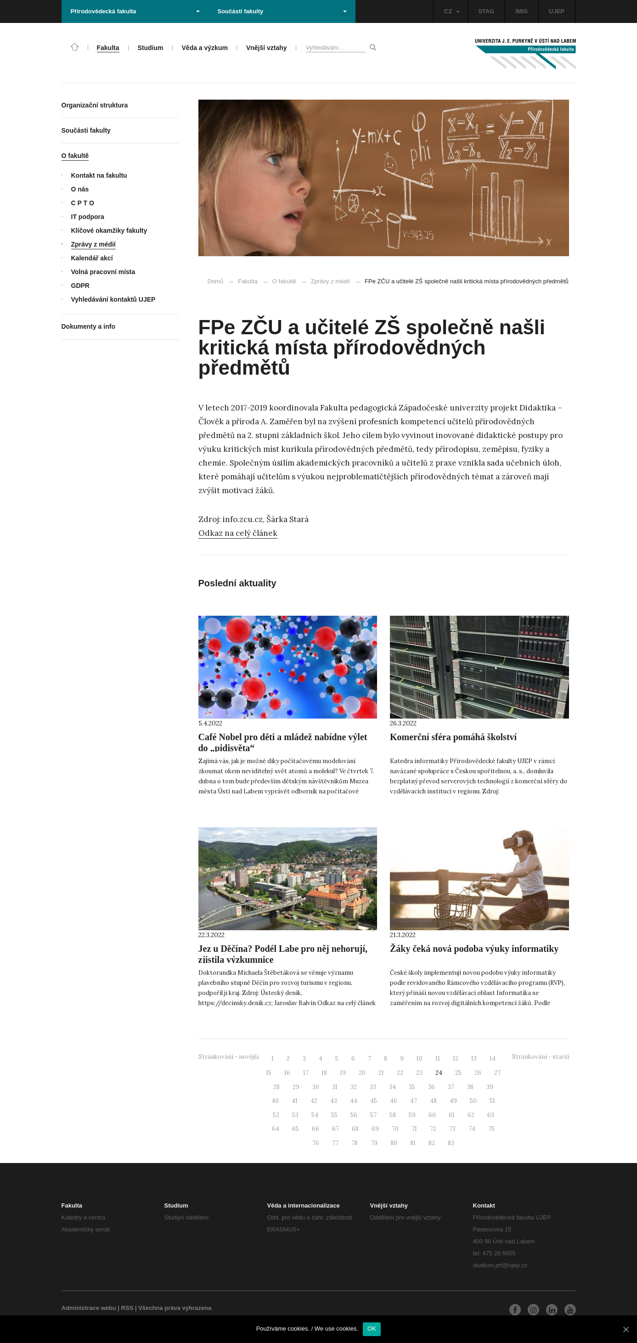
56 (353, 1115)
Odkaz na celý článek (237, 533)
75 (491, 1129)
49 (453, 1101)
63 (490, 1115)
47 (413, 1101)
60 (432, 1115)
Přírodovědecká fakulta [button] (135, 11)
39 (489, 1087)
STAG (486, 11)
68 (355, 1129)
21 (381, 1073)
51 (492, 1101)
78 (354, 1143)
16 (287, 1073)
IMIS (521, 11)
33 (373, 1087)
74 (471, 1129)
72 (433, 1129)
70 (395, 1129)
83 (451, 1143)
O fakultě (284, 281)
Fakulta (248, 281)
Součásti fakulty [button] (282, 11)
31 (335, 1087)
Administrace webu (89, 1307)
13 (474, 1058)
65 (295, 1129)
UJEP (556, 11)
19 (343, 1073)
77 (335, 1143)
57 (373, 1115)
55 (334, 1115)
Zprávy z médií (326, 281)
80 (393, 1143)
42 (313, 1101)
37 (451, 1087)
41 (295, 1101)
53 (295, 1115)
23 (419, 1073)
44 (353, 1101)
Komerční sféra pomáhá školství (453, 737)
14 (493, 1058)
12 (455, 1058)
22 (400, 1073)
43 (333, 1101)
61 (452, 1115)
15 (268, 1073)
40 (275, 1101)
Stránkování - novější (228, 1057)
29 (296, 1087)
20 (362, 1073)
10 (420, 1058)
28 (276, 1087)
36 (431, 1087)
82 (431, 1143)
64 (275, 1129)
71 (414, 1129)
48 (433, 1101)
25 (458, 1073)
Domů (216, 281)
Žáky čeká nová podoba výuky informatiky (474, 949)
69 (375, 1129)
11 (437, 1058)
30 (315, 1087)
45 (373, 1101)
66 (315, 1129)
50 (473, 1101)
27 (497, 1073)
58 (392, 1115)
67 (335, 1129)
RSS (127, 1307)
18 (324, 1073)
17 (306, 1073)
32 (353, 1087)
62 (471, 1115)
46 (393, 1101)
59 (412, 1115)
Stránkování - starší (540, 1057)
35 (412, 1087)
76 (315, 1143)
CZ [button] (452, 11)
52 (276, 1115)
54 (314, 1115)
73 (452, 1129)
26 (477, 1073)
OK (371, 1328)
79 (374, 1143)
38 (470, 1087)
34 (392, 1087)
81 (413, 1143)
